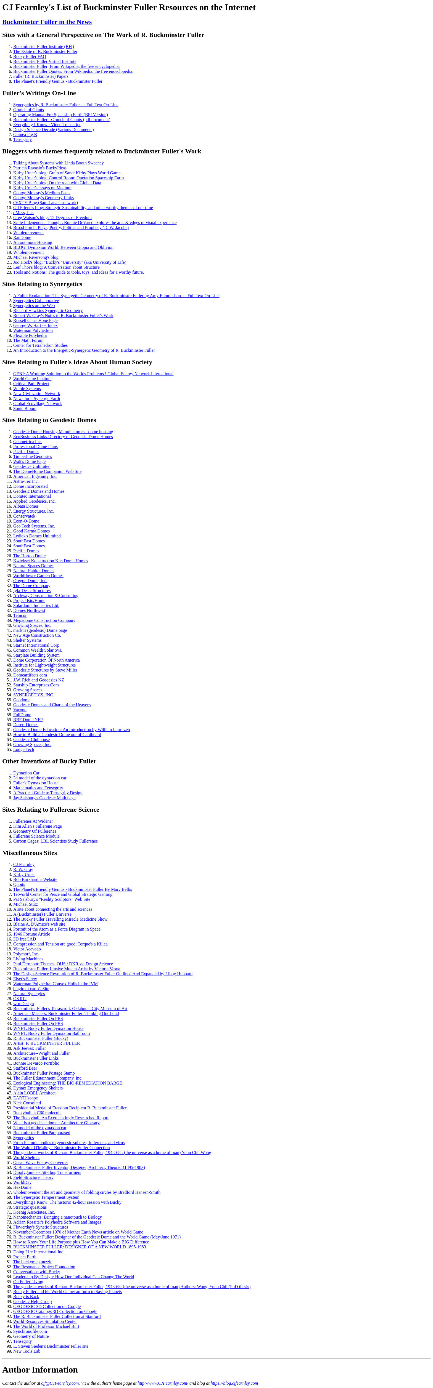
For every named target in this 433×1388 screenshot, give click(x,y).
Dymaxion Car (26, 773)
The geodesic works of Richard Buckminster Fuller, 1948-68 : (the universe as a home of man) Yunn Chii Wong (112, 1152)
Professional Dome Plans (35, 446)
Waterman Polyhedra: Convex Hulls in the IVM (55, 983)
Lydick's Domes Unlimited (37, 536)
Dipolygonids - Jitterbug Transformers (47, 1172)
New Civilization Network (36, 393)
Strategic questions (30, 1207)
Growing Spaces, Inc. (32, 625)
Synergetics (66, 283)
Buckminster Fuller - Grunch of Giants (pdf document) (61, 119)
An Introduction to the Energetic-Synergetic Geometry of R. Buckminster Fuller (84, 350)
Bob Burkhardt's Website (35, 879)
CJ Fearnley (24, 864)
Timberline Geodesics (32, 456)
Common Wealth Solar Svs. (37, 650)
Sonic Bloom (24, 408)
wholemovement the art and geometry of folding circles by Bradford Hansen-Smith (86, 1192)
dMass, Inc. (23, 212)
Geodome (21, 699)
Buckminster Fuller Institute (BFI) (43, 46)
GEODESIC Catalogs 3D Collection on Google (55, 1311)
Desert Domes (25, 724)
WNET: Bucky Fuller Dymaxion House (48, 1028)
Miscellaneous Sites (29, 852)
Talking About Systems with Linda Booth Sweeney (58, 163)
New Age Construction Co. (37, 635)
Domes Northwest (29, 610)
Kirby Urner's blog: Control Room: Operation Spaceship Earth (68, 177)
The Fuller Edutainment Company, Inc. (47, 1078)
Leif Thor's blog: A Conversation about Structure (56, 267)
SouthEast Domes (29, 541)
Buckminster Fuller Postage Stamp (44, 1073)
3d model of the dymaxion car (39, 778)
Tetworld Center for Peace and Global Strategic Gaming (62, 894)
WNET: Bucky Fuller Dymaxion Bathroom (51, 1033)
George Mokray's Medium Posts (41, 192)
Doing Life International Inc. (38, 1252)
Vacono (20, 709)
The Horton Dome (29, 555)
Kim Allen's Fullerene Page (37, 826)
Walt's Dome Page (29, 461)
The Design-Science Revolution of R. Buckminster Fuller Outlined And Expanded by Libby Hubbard (102, 973)
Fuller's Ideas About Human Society (101, 362)
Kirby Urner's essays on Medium (42, 187)
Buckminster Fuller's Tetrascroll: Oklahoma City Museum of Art (70, 1008)
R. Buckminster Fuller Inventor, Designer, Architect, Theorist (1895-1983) (79, 1167)
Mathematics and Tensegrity (38, 787)
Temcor (20, 615)
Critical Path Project (31, 383)
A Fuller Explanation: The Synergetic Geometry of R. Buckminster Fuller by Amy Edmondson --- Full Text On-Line (116, 295)
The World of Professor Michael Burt (46, 1326)
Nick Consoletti (27, 1103)
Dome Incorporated (30, 486)
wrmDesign (23, 1003)
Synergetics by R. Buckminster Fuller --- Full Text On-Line (65, 104)
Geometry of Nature (31, 1336)
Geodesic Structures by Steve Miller (45, 670)
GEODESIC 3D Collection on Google (47, 1306)
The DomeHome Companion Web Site (47, 471)
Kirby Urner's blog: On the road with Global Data (57, 182)
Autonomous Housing (32, 242)
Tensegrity (22, 139)
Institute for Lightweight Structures (44, 665)
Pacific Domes (26, 451)
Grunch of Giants (28, 109)
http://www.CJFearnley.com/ (163, 1383)
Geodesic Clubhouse (31, 739)
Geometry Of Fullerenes (34, 831)
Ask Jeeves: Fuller (29, 1048)
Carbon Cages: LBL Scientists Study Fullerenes (55, 841)
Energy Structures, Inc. (33, 511)
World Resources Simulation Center (45, 1321)
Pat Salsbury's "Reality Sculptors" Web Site (51, 899)
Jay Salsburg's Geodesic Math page (44, 797)
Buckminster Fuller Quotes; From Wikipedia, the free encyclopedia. (73, 71)
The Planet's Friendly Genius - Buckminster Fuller (57, 81)
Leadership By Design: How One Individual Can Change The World (73, 1276)
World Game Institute (32, 378)
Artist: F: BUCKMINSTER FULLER (46, 1043)
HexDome (22, 1187)
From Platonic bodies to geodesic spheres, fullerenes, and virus (69, 1142)
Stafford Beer (25, 1068)
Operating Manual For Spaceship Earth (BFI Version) (60, 114)
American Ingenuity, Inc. (35, 476)
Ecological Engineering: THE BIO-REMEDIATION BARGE (67, 1083)
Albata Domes (26, 506)
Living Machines (28, 959)
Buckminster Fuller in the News (47, 21)
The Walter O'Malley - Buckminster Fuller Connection (61, 1147)
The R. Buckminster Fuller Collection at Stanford (57, 1316)
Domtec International (32, 496)
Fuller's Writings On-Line (39, 93)
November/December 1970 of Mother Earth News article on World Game (78, 1232)
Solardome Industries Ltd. (36, 605)
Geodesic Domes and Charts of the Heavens (52, 704)
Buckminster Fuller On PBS (38, 1018)
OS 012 (20, 998)
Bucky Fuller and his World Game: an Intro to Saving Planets (67, 1291)
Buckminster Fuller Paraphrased (41, 1132)
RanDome (22, 237)
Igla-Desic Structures (32, 590)
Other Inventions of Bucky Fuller (49, 761)
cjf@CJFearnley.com (60, 1383)
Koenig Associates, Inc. (34, 1212)
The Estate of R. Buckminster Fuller (45, 51)
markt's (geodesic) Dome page (40, 630)
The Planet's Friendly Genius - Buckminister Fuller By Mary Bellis (72, 889)
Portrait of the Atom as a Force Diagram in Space (57, 929)
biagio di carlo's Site (31, 988)
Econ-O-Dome (26, 521)
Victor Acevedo (27, 949)
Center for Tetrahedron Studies (40, 345)
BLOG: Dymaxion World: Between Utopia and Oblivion (63, 247)
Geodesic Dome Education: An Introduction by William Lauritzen (71, 729)
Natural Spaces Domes (33, 565)
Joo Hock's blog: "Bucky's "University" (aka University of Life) (69, 262)
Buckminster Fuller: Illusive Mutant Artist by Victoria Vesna (66, 968)
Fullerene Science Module (36, 836)
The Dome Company (31, 585)
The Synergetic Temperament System (46, 1197)
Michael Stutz (25, 904)
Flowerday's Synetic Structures (40, 1227)
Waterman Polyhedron (33, 330)
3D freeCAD (24, 939)
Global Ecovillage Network (37, 403)
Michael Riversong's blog (36, 257)
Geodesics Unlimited (32, 466)
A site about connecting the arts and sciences (52, 909)
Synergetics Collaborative (36, 300)
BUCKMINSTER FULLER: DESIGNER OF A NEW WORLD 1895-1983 (79, 1247)
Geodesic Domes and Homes (38, 491)
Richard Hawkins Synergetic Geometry (48, 310)
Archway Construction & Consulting (45, 595)
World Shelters (26, 1157)
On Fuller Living (28, 1281)
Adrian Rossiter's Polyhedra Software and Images (57, 1222)
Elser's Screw (25, 978)
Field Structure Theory (33, 1177)
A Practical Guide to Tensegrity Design (48, 792)
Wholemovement (28, 232)
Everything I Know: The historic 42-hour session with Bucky (67, 1202)
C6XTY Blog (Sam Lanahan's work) (45, 202)
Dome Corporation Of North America (46, 660)
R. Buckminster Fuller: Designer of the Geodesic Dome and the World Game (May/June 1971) (97, 1237)
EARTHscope (25, 1098)
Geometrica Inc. (27, 441)
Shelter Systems (27, 640)
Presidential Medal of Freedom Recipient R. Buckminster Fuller (70, 1107)
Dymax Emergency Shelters (38, 1088)
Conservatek (24, 516)
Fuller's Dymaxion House (36, 782)
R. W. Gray (23, 869)
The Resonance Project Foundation (44, 1266)
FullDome (22, 714)
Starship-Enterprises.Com (36, 685)
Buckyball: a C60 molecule (37, 1112)
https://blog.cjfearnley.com (234, 1383)
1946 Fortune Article (31, 934)
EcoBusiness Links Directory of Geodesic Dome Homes (63, 436)
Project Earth (24, 1256)
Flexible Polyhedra (30, 335)
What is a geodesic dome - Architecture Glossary (56, 1122)
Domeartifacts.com (30, 675)
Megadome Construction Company (44, 620)
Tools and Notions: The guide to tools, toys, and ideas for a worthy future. (78, 272)
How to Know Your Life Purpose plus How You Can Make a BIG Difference (81, 1242)
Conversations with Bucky (36, 1271)
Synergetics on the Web (34, 305)
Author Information (40, 1369)
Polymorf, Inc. (26, 954)
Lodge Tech (23, 749)
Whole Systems (27, 388)
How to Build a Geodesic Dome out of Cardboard (57, 734)
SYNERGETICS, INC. (33, 694)
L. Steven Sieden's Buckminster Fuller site (50, 1346)
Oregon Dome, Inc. (30, 580)
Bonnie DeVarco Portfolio (36, 1063)
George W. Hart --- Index (35, 325)
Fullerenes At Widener (33, 821)
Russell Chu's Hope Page (35, 320)
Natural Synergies (29, 993)
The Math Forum (28, 340)
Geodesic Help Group (32, 1301)
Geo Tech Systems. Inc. (34, 526)
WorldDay (22, 1182)
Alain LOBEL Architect (34, 1093)
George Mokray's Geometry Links (43, 197)
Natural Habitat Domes (33, 570)
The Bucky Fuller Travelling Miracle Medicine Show (60, 919)
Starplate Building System (36, 655)
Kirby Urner (24, 874)
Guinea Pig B (25, 134)
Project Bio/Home (29, 600)
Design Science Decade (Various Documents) (53, 129)
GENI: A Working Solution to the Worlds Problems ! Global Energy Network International (93, 373)
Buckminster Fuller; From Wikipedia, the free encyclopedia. (66, 66)
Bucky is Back (26, 1296)
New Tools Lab (26, 1351)
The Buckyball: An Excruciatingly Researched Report (61, 1117)
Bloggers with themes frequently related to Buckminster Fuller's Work (101, 151)
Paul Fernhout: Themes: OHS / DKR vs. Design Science (63, 963)
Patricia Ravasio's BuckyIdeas (40, 168)
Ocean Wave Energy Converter (40, 1162)
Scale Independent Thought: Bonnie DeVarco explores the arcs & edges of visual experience (95, 222)
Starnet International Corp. (36, 645)
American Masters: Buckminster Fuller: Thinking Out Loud (66, 1013)
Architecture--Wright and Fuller (41, 1053)
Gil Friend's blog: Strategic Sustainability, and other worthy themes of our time (83, 207)
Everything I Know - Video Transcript (47, 124)
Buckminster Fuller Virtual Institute (44, 61)
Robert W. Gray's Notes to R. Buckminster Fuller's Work (63, 315)
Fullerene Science (74, 809)
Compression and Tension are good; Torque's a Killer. (60, 944)
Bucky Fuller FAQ (29, 56)
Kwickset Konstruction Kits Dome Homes (50, 560)
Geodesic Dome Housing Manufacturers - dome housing (63, 431)
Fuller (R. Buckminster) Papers (40, 76)
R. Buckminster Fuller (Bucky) (40, 1038)
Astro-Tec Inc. (26, 481)
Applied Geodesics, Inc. (34, 501)
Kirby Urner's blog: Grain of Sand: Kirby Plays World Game (66, 172)
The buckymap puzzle (32, 1261)
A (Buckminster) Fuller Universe (42, 914)
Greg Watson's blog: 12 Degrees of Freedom (52, 217)
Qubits (19, 884)
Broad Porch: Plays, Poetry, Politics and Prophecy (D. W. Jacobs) (71, 227)
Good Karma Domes (31, 531)
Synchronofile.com (30, 1331)
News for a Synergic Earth (36, 398)
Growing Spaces (27, 690)
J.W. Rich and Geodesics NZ (38, 680)
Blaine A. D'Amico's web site (39, 924)
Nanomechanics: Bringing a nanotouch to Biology (57, 1217)
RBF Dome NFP (28, 719)
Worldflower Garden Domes (38, 575)
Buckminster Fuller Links (36, 1058)
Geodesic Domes (73, 419)
